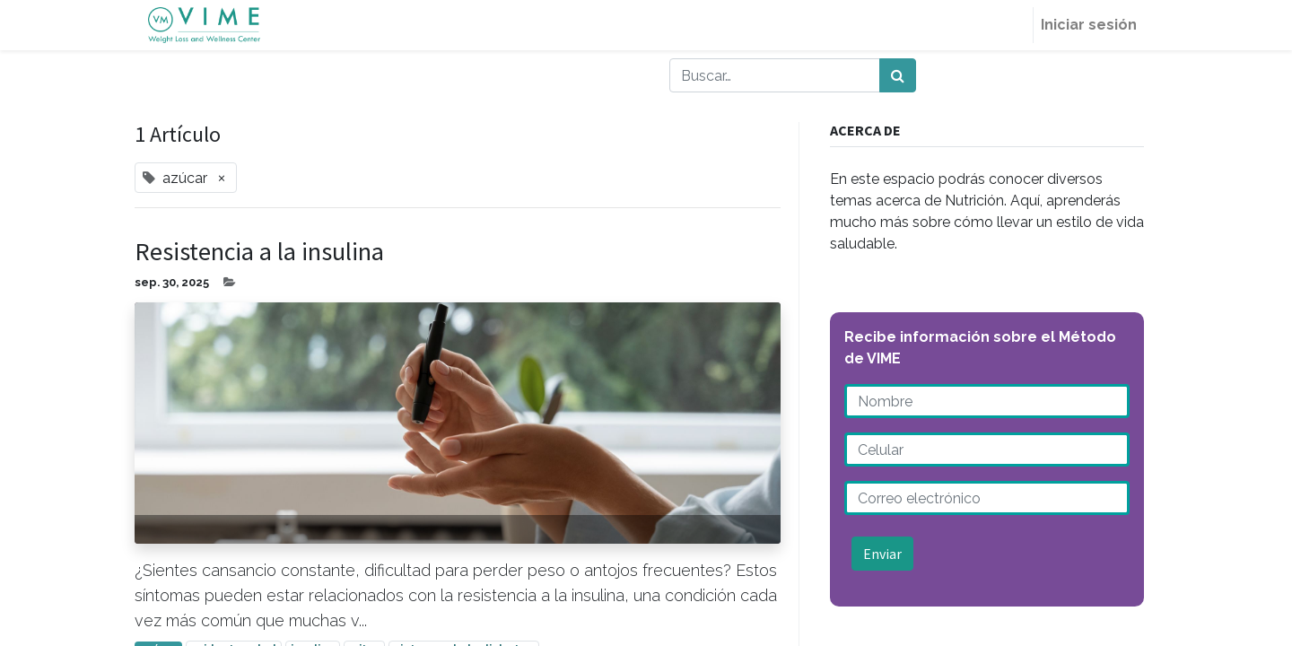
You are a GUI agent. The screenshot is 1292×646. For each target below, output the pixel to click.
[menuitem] (1011, 25)
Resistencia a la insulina (259, 252)
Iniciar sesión (1089, 24)
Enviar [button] (882, 554)
